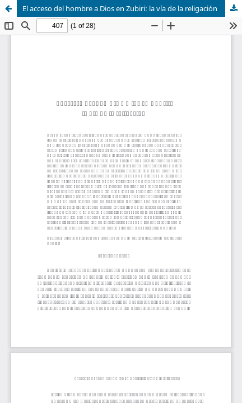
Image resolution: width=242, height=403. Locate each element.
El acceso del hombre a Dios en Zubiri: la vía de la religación (119, 8)
